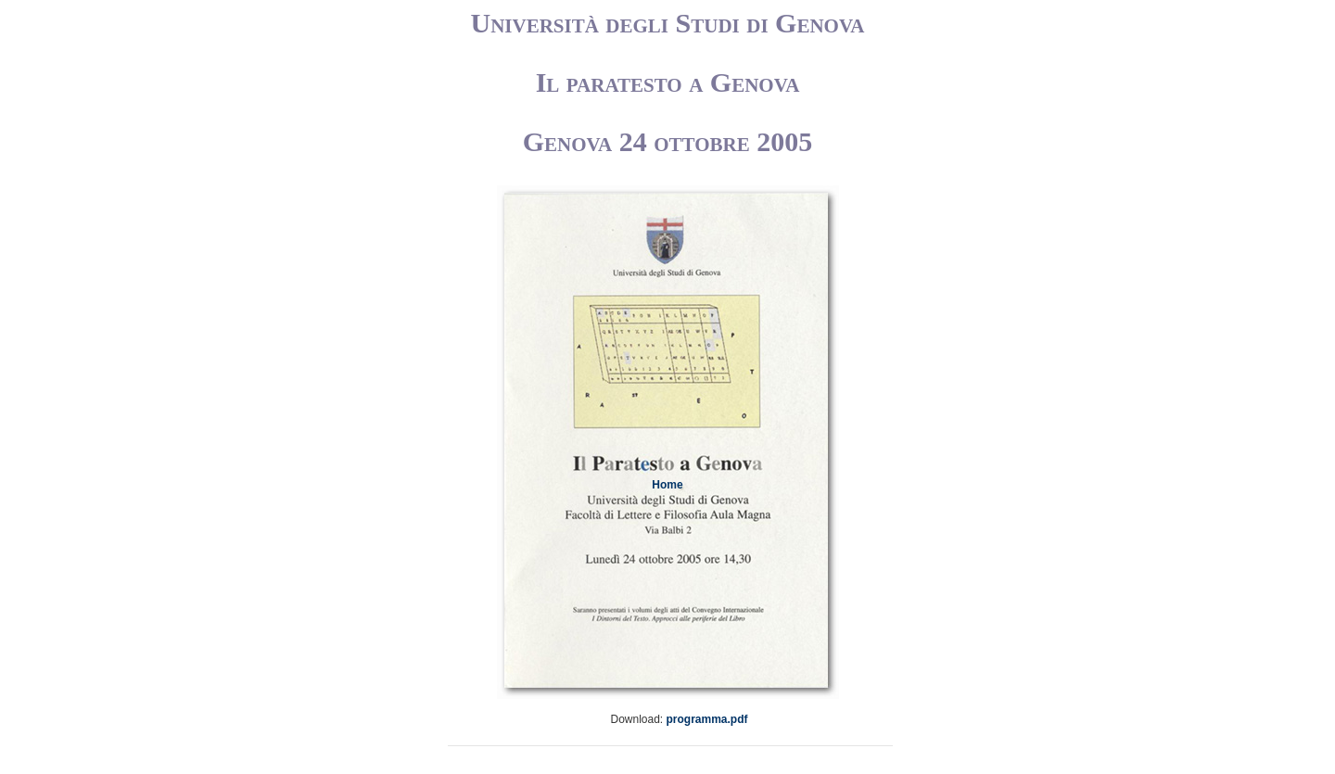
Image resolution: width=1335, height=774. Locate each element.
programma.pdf (707, 719)
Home (667, 484)
